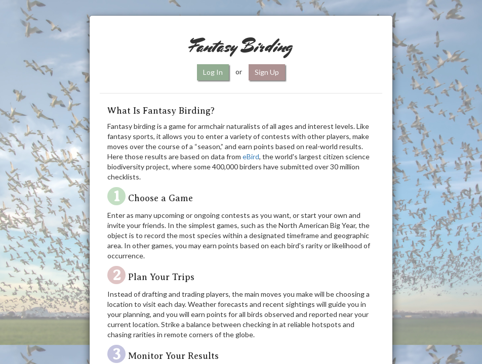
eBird (251, 156)
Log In (213, 72)
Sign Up (267, 72)
